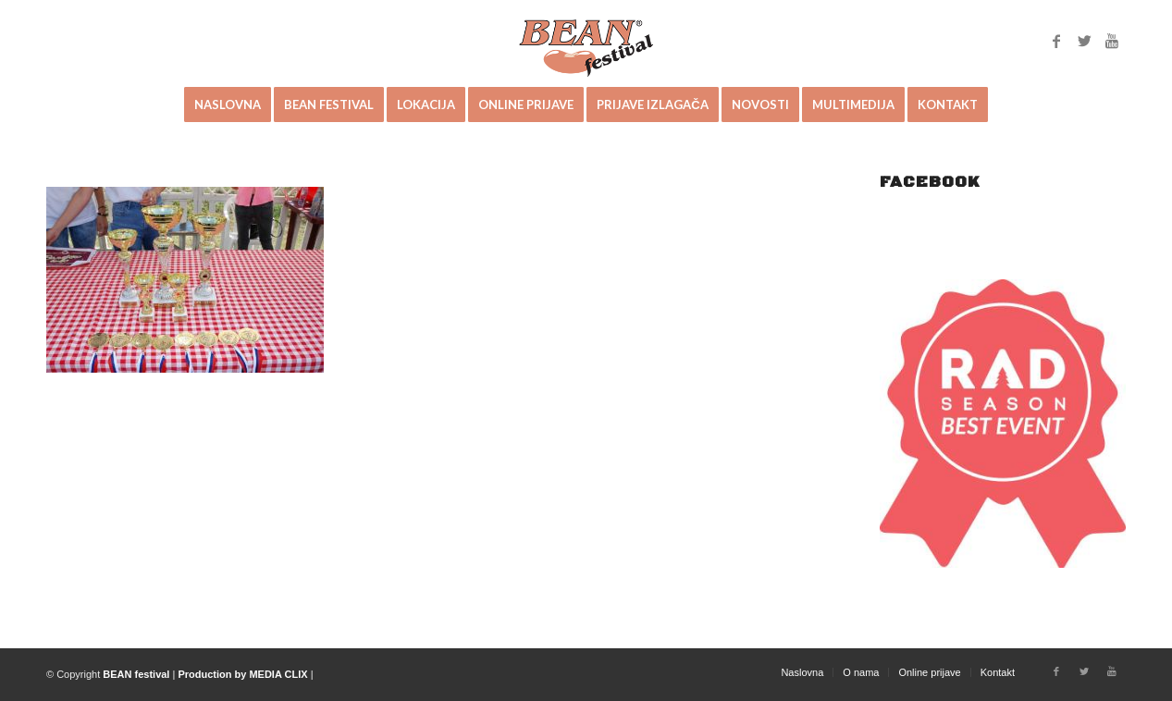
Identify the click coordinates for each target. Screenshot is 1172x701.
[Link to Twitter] (1084, 41)
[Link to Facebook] (1056, 41)
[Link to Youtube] (1112, 41)
